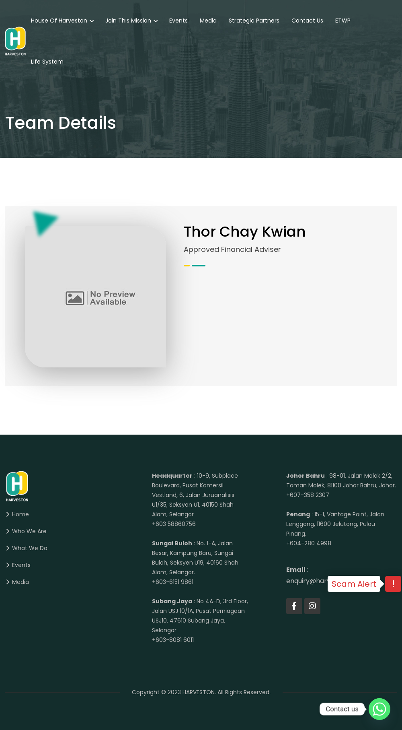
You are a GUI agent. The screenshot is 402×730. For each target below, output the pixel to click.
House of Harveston (59, 20)
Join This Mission (128, 20)
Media (208, 20)
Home (20, 514)
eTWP (343, 20)
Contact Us (307, 20)
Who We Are (29, 531)
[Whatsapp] (379, 709)
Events (178, 20)
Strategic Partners (254, 20)
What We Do (29, 548)
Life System (47, 62)
